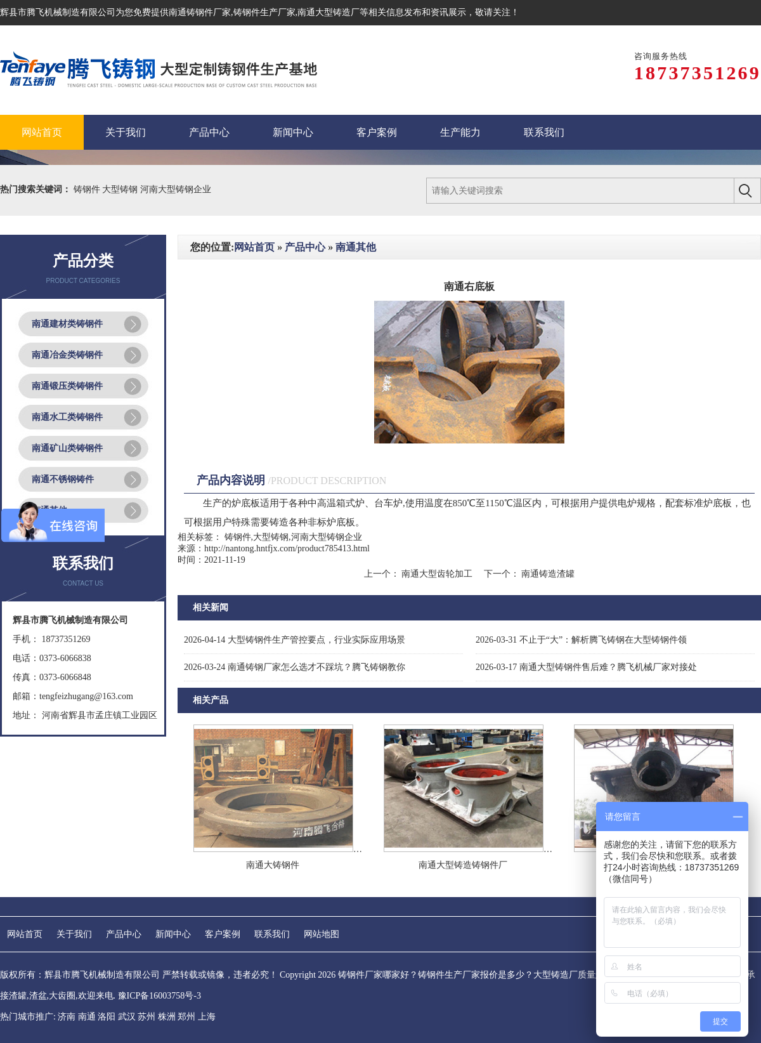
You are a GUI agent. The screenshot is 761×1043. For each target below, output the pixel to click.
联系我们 (272, 934)
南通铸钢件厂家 (200, 12)
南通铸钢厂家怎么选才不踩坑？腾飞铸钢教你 (294, 667)
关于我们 (74, 934)
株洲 (167, 1016)
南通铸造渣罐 (547, 574)
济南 (66, 1016)
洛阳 (106, 1016)
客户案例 (222, 934)
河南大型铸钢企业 (175, 189)
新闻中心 (173, 934)
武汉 (127, 1016)
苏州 (146, 1016)
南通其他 (355, 247)
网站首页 (254, 247)
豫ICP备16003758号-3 (159, 995)
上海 (207, 1016)
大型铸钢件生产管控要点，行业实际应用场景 (294, 640)
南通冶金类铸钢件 (67, 355)
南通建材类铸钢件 (67, 324)
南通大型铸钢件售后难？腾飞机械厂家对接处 (586, 667)
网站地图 (321, 934)
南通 (87, 1016)
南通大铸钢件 (272, 865)
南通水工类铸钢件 (67, 417)
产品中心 (305, 247)
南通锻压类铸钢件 (67, 386)
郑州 (186, 1016)
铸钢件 (88, 189)
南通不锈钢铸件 (63, 479)
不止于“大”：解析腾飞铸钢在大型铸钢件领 (581, 640)
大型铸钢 (121, 189)
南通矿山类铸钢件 (67, 448)
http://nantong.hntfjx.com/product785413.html (287, 548)
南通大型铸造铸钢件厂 (463, 865)
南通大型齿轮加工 (437, 574)
